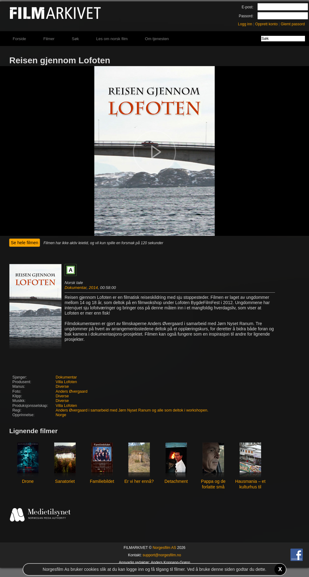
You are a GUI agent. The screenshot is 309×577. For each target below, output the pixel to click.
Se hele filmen (24, 242)
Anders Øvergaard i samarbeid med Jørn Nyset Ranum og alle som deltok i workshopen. (132, 410)
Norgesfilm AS (164, 548)
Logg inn (245, 24)
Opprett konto (266, 24)
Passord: (246, 16)
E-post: (247, 7)
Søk (75, 38)
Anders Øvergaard (71, 391)
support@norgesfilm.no (162, 555)
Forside (19, 38)
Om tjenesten (157, 38)
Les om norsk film (112, 38)
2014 (93, 287)
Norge (61, 415)
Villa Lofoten (66, 382)
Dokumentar (76, 287)
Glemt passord (293, 24)
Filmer (48, 38)
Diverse (62, 386)
